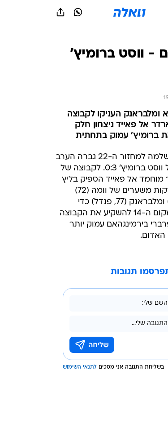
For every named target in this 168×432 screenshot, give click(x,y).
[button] (130, 12)
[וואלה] (84, 12)
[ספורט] (149, 36)
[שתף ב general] (15, 12)
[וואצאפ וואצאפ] (32, 12)
